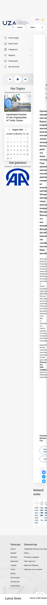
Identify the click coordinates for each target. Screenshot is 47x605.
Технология (15, 586)
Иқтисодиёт (15, 577)
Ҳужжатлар (15, 581)
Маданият (14, 561)
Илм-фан (14, 557)
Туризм (13, 565)
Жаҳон (13, 573)
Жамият (14, 553)
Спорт (13, 569)
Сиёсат (13, 549)
